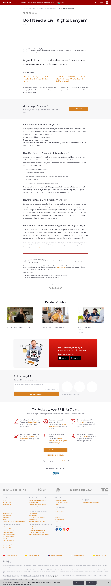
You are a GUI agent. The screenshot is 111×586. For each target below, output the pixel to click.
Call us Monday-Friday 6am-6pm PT (90, 502)
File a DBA (5, 542)
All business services (8, 527)
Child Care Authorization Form (36, 532)
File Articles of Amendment (9, 546)
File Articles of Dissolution (9, 548)
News (57, 521)
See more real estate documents (37, 521)
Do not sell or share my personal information (14, 521)
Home (4, 500)
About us (58, 517)
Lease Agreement (33, 513)
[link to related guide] (20, 315)
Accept (91, 582)
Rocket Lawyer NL (79, 555)
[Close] (108, 583)
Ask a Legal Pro (39, 247)
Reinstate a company (8, 549)
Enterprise (40, 2)
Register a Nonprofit (8, 532)
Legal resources (7, 515)
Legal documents (7, 502)
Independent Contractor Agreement (38, 504)
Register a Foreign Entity (9, 534)
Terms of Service (53, 576)
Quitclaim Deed (33, 519)
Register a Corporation (8, 530)
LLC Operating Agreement (35, 506)
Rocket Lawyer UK (11, 555)
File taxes (5, 508)
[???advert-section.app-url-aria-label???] (63, 358)
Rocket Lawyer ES (34, 555)
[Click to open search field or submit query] (96, 2)
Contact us (58, 523)
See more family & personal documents (39, 534)
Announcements (60, 519)
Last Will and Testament (35, 527)
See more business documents (36, 508)
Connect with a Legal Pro (9, 510)
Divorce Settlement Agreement (37, 530)
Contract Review (59, 2)
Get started (78, 109)
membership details (62, 461)
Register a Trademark (8, 540)
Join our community (60, 509)
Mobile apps (6, 517)
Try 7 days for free (55, 450)
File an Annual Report (8, 544)
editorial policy (61, 268)
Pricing (4, 511)
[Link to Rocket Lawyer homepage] (11, 3)
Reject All (78, 582)
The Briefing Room (7, 513)
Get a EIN (5, 538)
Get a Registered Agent (8, 536)
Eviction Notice (33, 515)
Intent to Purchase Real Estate (36, 517)
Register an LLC (7, 528)
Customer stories (60, 511)
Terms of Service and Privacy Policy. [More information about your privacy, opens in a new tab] (21, 584)
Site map (5, 519)
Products (23, 2)
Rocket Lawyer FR (56, 555)
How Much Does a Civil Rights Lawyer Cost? (70, 77)
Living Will (31, 528)
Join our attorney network (62, 502)
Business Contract (33, 502)
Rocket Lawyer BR (101, 555)
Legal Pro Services (31, 2)
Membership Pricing (49, 2)
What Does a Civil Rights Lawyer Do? (36, 77)
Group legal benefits (61, 500)
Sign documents (7, 504)
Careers (57, 504)
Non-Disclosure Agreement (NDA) (37, 500)
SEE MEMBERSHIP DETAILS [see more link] (55, 455)
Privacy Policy (35, 579)
